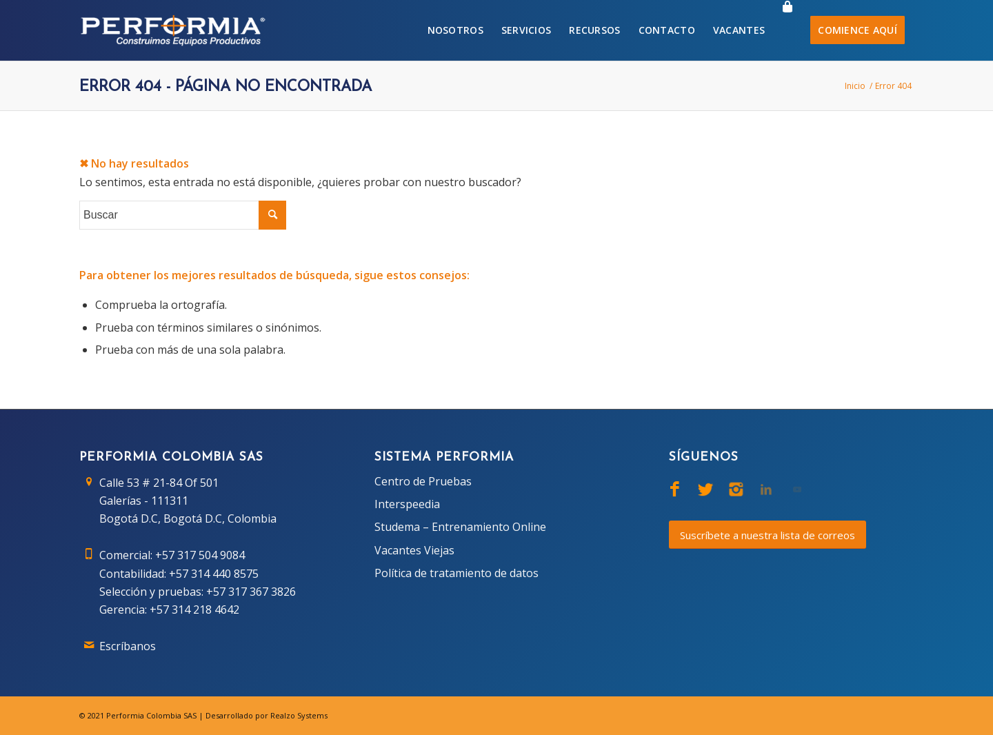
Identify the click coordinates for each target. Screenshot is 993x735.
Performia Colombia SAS (151, 715)
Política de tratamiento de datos (456, 573)
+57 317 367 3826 (251, 591)
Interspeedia (407, 504)
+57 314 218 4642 (194, 609)
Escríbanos (127, 646)
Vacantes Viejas (414, 550)
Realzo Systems (299, 715)
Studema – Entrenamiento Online (460, 526)
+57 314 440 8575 (214, 573)
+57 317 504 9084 (200, 555)
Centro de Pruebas (423, 481)
